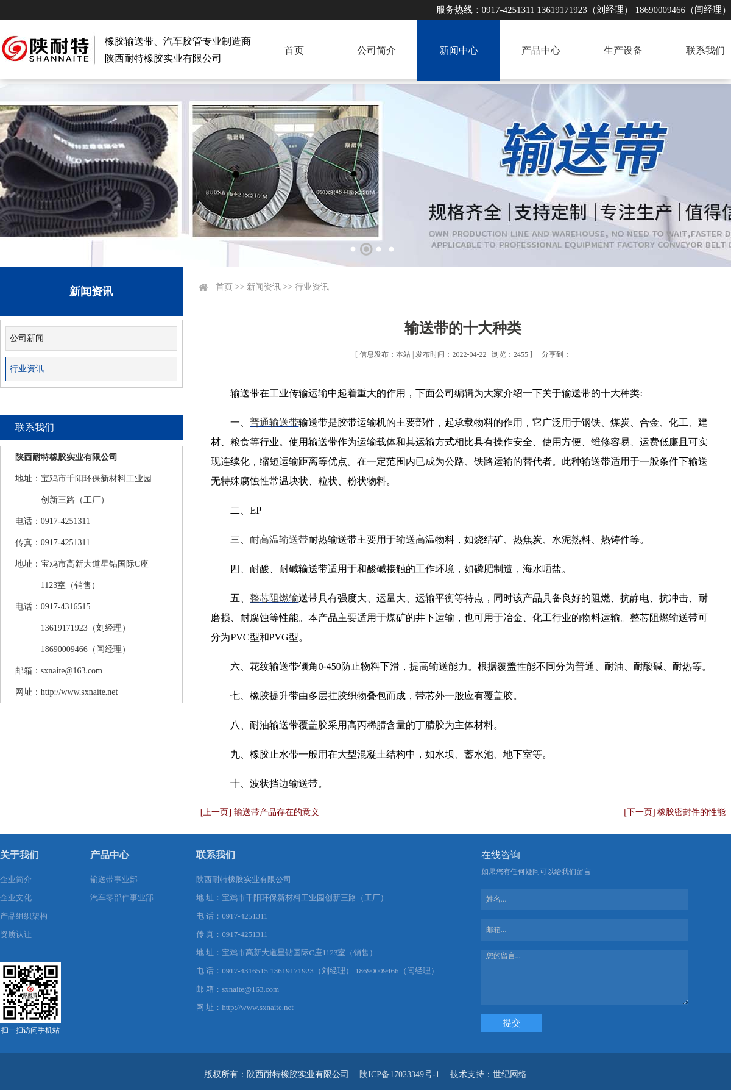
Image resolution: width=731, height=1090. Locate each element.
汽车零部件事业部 (122, 897)
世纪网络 (510, 1074)
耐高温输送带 (279, 539)
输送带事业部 (114, 879)
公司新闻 (27, 338)
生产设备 (623, 50)
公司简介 (376, 50)
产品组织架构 (24, 915)
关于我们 (19, 855)
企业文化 (16, 897)
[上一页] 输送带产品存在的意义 (259, 812)
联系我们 (705, 50)
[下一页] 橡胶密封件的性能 (675, 812)
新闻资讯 (264, 287)
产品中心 (540, 50)
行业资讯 (27, 368)
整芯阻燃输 (274, 598)
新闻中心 (458, 50)
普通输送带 (274, 422)
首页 (294, 50)
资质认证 (16, 934)
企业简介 (16, 879)
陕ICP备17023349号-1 (399, 1074)
